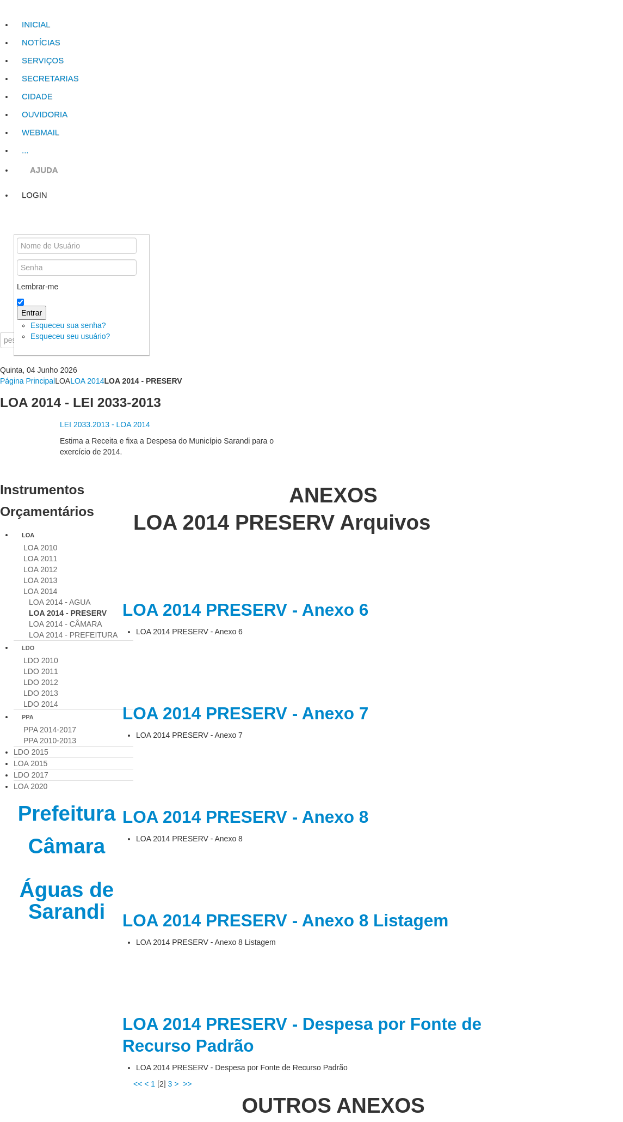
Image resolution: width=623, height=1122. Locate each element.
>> (188, 1083)
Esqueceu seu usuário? (70, 336)
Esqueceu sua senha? (68, 325)
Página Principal (27, 381)
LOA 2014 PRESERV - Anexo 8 (245, 817)
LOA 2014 (87, 381)
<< (137, 1083)
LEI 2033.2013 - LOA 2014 (105, 424)
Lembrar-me (37, 286)
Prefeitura (67, 813)
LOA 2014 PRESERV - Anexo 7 (245, 713)
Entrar (31, 312)
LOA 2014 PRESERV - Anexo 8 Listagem (285, 920)
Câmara (66, 846)
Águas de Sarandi (67, 900)
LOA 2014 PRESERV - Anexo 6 (245, 610)
